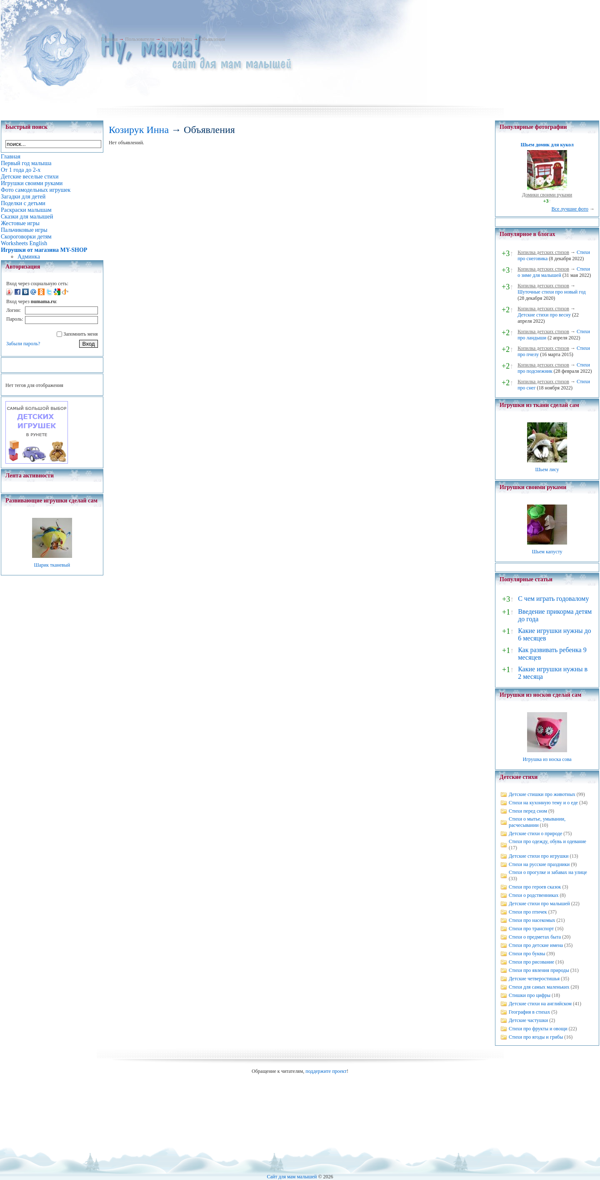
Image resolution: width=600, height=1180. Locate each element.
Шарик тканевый (52, 565)
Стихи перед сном (528, 811)
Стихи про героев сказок (535, 887)
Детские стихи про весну (544, 315)
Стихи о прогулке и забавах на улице (548, 872)
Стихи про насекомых (532, 920)
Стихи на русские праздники (539, 864)
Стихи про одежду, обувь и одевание (547, 841)
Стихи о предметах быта (535, 937)
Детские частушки (528, 1020)
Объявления (212, 39)
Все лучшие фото (569, 209)
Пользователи (139, 39)
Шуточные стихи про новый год (552, 292)
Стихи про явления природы (539, 970)
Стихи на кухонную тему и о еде (543, 803)
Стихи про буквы (527, 954)
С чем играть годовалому (553, 598)
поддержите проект (326, 1071)
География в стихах (529, 1012)
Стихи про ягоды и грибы (536, 1037)
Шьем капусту (547, 552)
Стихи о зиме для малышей (554, 272)
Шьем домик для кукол (546, 145)
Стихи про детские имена (536, 945)
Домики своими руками (547, 195)
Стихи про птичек (528, 912)
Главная (109, 39)
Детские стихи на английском (540, 1004)
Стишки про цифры (529, 995)
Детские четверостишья (534, 979)
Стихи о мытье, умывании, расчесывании (537, 822)
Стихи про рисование (531, 962)
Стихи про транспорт (531, 928)
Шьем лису (547, 469)
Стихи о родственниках (533, 895)
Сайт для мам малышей (292, 1177)
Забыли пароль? (23, 343)
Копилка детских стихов (543, 252)
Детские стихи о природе (535, 833)
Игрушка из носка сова (547, 759)
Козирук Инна (177, 39)
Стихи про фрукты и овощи (538, 1029)
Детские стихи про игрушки (538, 856)
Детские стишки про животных (542, 794)
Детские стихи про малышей (539, 903)
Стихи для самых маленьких (539, 987)
